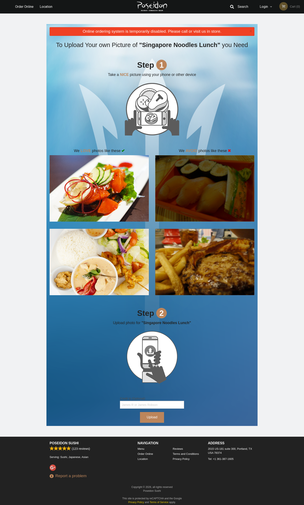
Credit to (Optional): (152, 403)
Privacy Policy (181, 459)
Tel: (220, 459)
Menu (141, 448)
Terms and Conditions (186, 453)
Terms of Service (159, 502)
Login (264, 7)
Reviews (178, 448)
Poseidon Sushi (64, 443)
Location (46, 7)
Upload (152, 417)
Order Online (24, 7)
